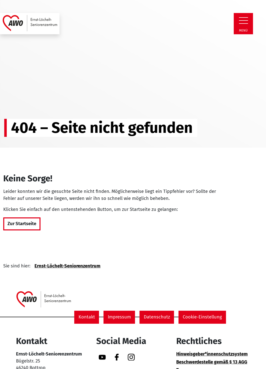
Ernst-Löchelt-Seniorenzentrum (67, 266)
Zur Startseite (22, 223)
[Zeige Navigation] (243, 20)
